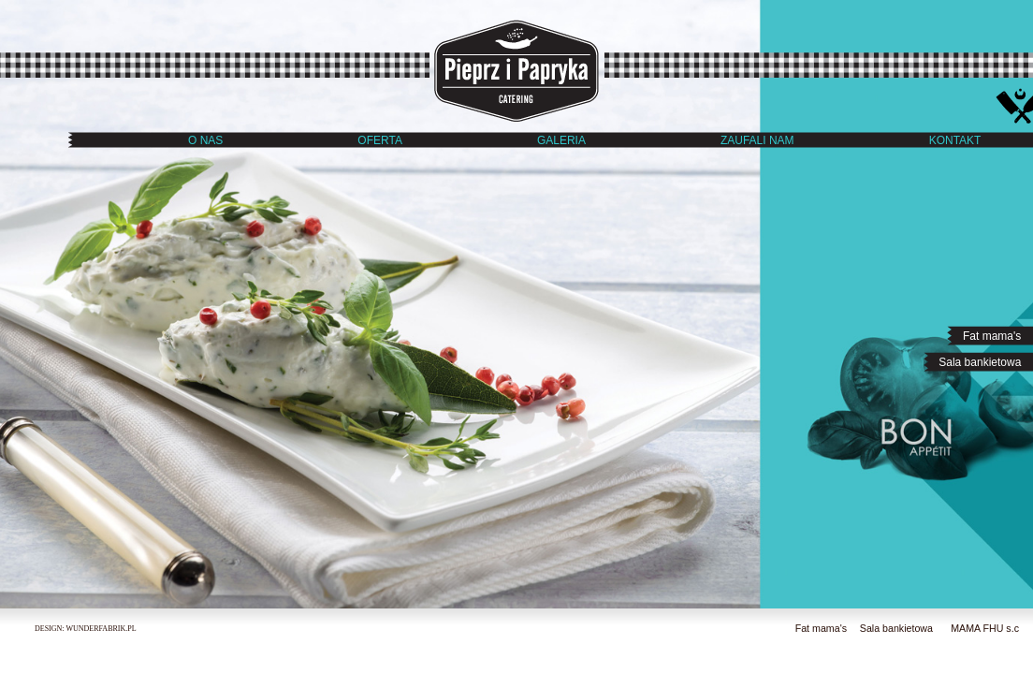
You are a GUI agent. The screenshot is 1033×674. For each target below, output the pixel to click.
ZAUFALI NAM (757, 140)
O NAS (205, 140)
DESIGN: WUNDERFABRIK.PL (86, 628)
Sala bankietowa (982, 362)
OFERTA (379, 140)
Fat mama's (995, 336)
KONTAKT (955, 140)
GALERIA (561, 140)
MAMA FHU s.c (985, 628)
